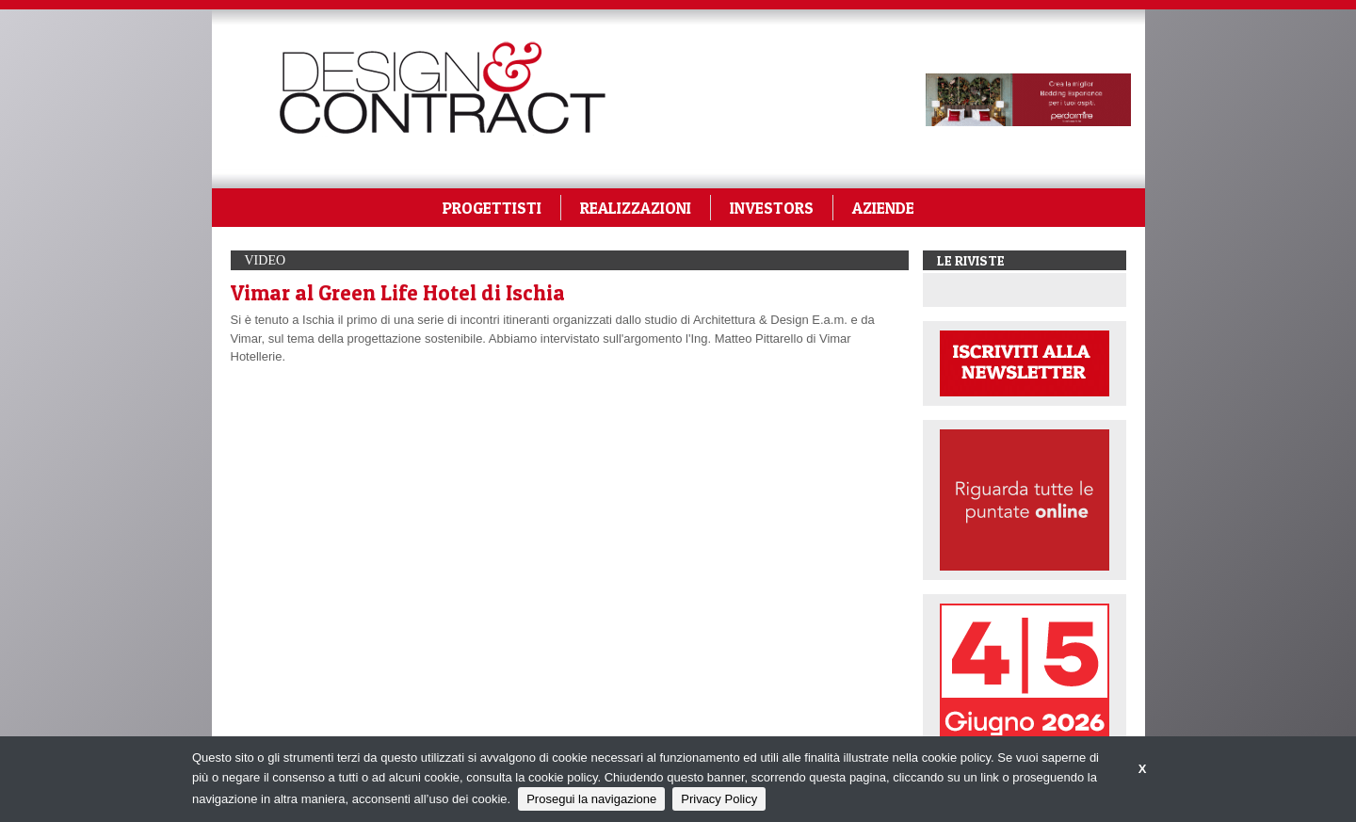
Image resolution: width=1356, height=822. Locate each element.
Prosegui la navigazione (591, 799)
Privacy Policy (719, 799)
